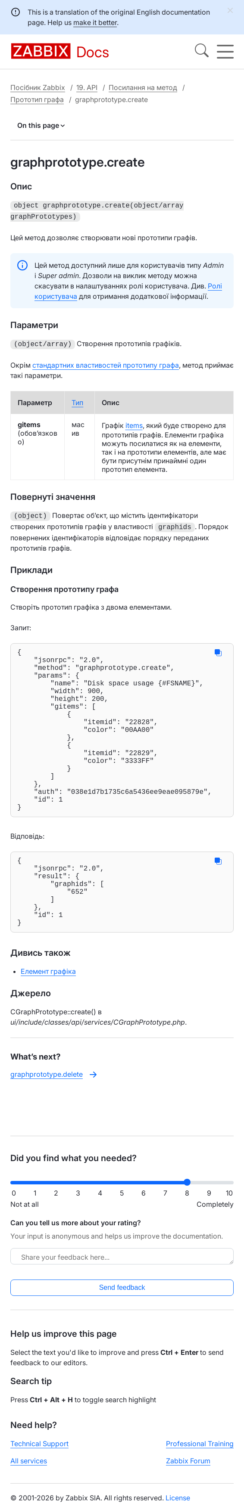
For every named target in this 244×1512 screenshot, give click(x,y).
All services (28, 1467)
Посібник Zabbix (37, 87)
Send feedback (122, 1294)
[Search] (202, 51)
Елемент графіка (48, 1018)
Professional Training (200, 1450)
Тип (77, 400)
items (134, 422)
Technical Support (39, 1450)
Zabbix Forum (188, 1467)
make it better (95, 22)
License (178, 1504)
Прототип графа (37, 99)
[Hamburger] (225, 52)
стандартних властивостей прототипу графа (105, 362)
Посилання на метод (143, 87)
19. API (86, 87)
